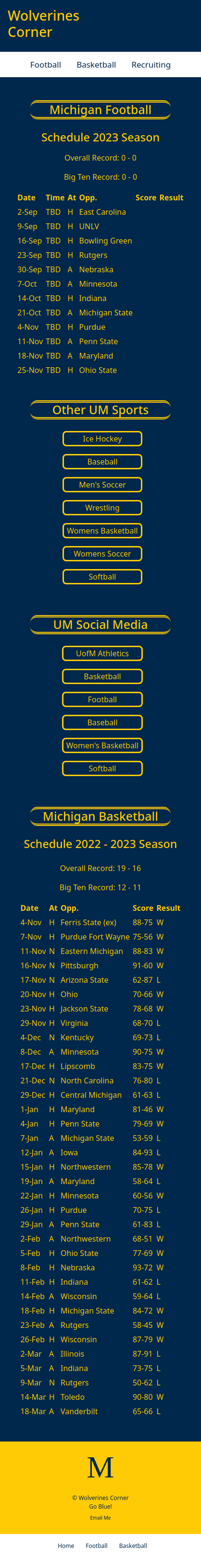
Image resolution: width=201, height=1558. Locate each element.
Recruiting (151, 64)
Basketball (96, 64)
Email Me (100, 1517)
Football (45, 64)
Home (66, 1546)
